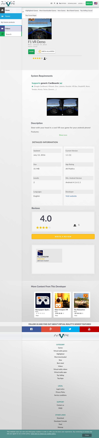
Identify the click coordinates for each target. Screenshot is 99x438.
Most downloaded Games (47, 10)
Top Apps (60, 378)
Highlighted (60, 354)
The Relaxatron (79, 310)
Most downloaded (60, 357)
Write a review (63, 236)
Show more (63, 135)
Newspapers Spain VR (42, 310)
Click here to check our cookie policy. (43, 434)
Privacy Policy (60, 392)
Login (80, 3)
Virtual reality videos (60, 369)
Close (87, 435)
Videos (60, 366)
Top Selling (60, 375)
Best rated (60, 363)
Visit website (71, 196)
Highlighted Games (31, 10)
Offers (62, 3)
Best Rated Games (73, 10)
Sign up (89, 3)
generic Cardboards (50, 83)
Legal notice (60, 389)
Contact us (60, 405)
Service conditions (60, 395)
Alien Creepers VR (61, 310)
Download (72, 3)
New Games (62, 10)
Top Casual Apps (30, 15)
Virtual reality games (60, 351)
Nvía (30, 45)
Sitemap (60, 427)
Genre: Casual (32, 46)
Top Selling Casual (86, 10)
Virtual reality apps (60, 372)
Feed (60, 424)
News (52, 3)
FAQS (60, 408)
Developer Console (60, 421)
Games (60, 348)
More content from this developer (48, 286)
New (60, 360)
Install (31, 51)
